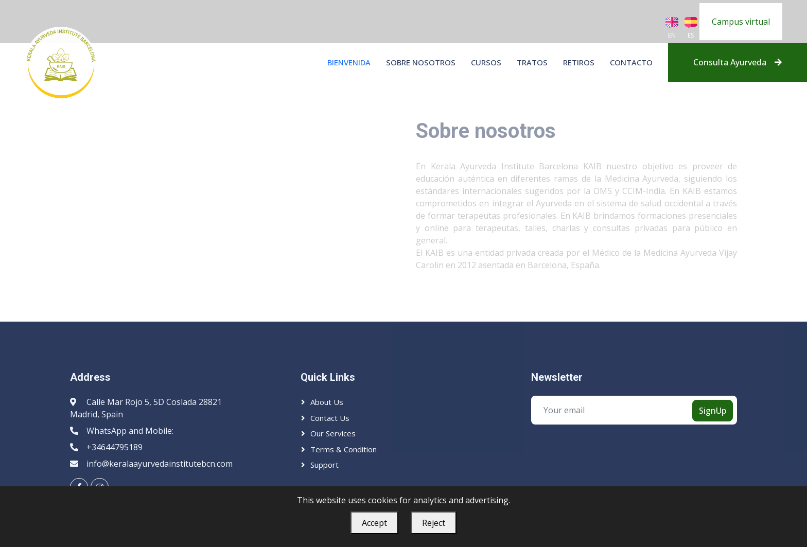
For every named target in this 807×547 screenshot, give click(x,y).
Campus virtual (741, 21)
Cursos (486, 62)
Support (324, 465)
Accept (374, 522)
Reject (433, 522)
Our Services (333, 433)
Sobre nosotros (420, 62)
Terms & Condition (343, 449)
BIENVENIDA (349, 62)
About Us (326, 402)
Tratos (532, 62)
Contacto (631, 62)
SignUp (712, 410)
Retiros (578, 62)
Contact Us (329, 418)
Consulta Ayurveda (737, 62)
